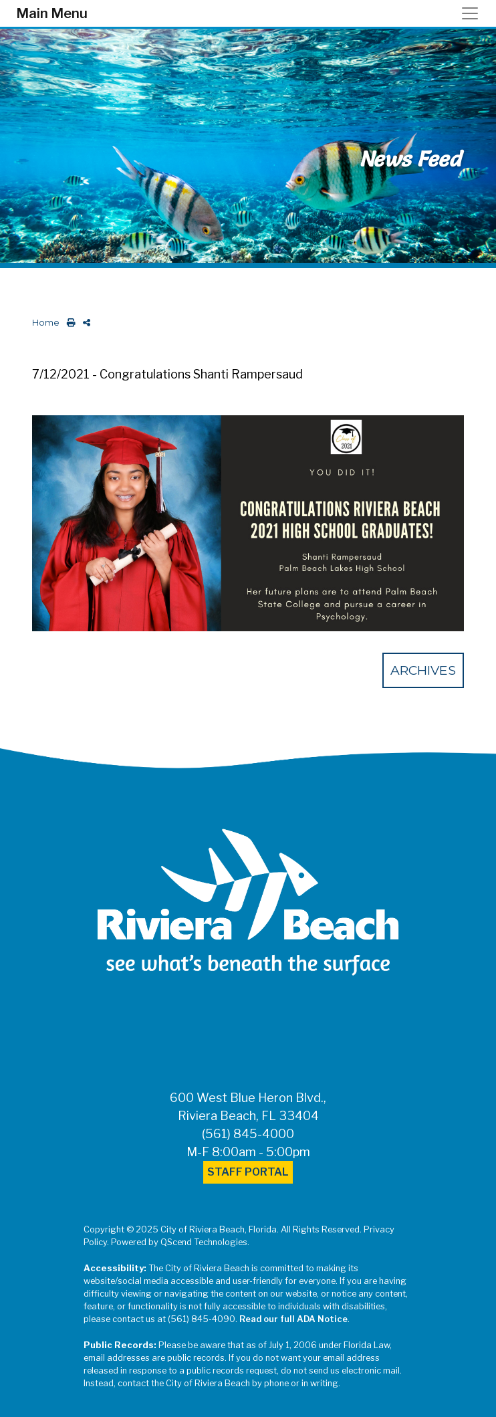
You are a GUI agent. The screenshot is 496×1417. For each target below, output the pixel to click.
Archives (423, 670)
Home (45, 323)
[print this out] (68, 323)
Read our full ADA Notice (293, 1319)
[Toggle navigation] (474, 13)
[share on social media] (84, 323)
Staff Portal (248, 1172)
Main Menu (52, 13)
